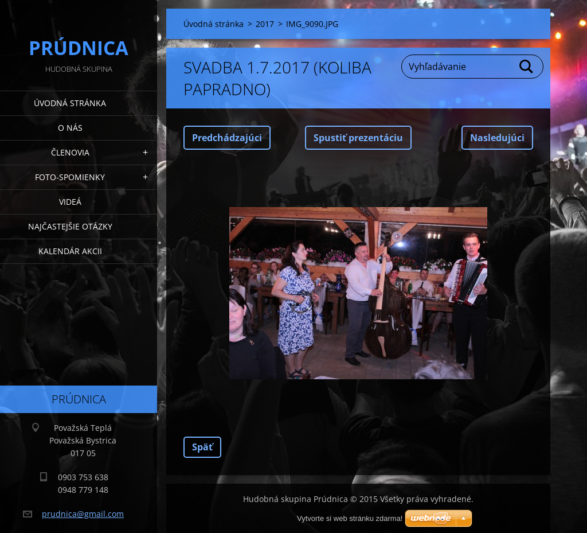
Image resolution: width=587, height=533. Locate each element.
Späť (202, 447)
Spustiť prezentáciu (358, 137)
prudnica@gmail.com (83, 513)
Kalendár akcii (70, 251)
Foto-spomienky (70, 177)
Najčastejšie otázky (70, 226)
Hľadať (526, 66)
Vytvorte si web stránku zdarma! (349, 518)
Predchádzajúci (227, 137)
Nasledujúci (497, 137)
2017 (265, 23)
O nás (70, 127)
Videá (70, 201)
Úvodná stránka (70, 103)
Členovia (70, 152)
